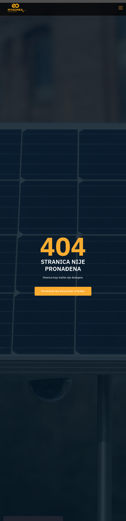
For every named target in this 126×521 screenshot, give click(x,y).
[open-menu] (120, 7)
